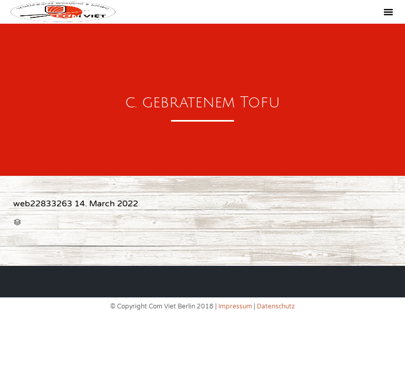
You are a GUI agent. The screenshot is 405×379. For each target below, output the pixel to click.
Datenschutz (276, 306)
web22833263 (42, 203)
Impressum (235, 306)
